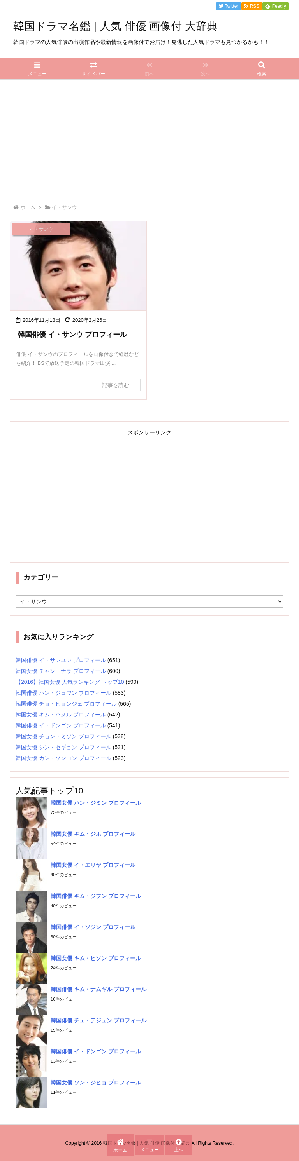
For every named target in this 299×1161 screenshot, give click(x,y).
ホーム (27, 207)
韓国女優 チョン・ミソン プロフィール (63, 736)
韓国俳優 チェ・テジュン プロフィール (98, 1020)
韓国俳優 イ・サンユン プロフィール (61, 660)
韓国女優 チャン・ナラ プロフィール (61, 671)
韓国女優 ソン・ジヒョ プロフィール (96, 1082)
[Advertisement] (149, 138)
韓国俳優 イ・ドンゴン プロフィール (61, 725)
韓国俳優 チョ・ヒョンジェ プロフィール (66, 704)
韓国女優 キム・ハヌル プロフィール (61, 714)
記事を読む (115, 385)
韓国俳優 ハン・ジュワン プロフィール (63, 693)
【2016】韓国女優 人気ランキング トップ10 (70, 682)
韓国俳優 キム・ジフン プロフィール (96, 896)
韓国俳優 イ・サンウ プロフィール (72, 334)
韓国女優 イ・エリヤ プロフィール (93, 865)
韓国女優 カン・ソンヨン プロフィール (63, 758)
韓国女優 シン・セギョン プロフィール (63, 747)
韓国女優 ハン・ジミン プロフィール (96, 803)
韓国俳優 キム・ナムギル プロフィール (98, 989)
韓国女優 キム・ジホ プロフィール (93, 834)
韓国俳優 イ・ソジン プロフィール (93, 927)
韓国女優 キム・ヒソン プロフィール (96, 958)
